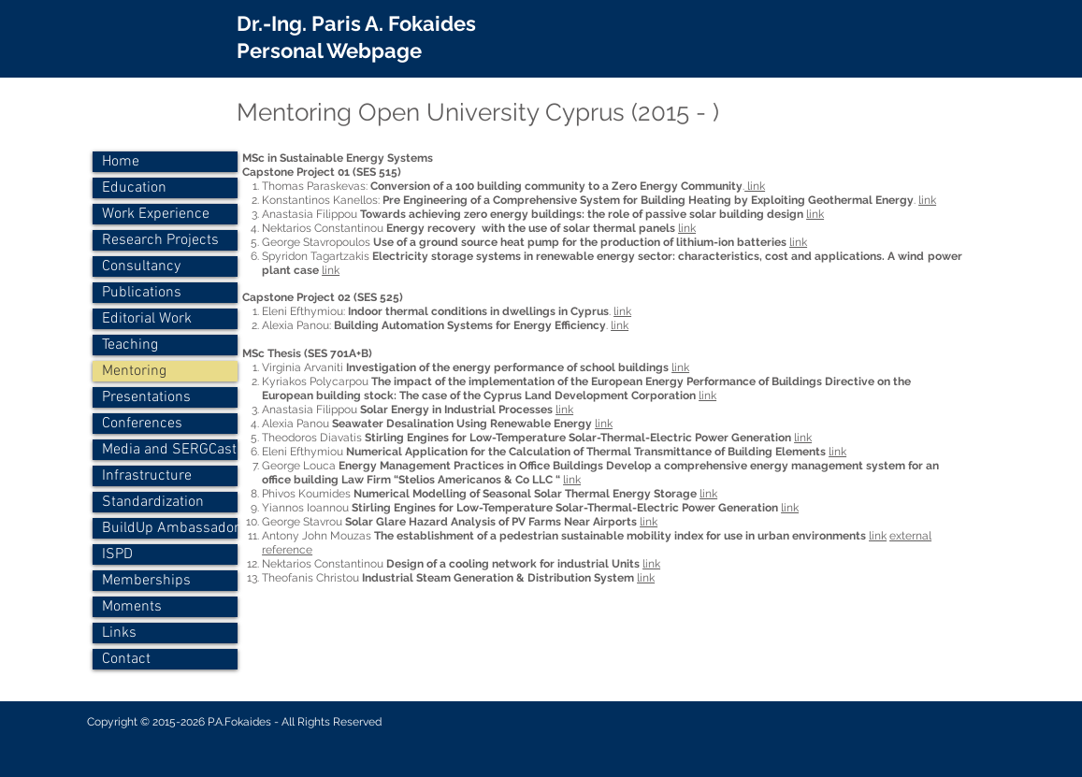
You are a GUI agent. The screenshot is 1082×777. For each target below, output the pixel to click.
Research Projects (160, 240)
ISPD (117, 554)
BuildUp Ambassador (170, 528)
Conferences (142, 423)
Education (134, 188)
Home (120, 161)
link (754, 186)
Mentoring (134, 371)
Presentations (146, 397)
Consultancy (141, 266)
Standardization (153, 502)
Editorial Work (147, 318)
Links (119, 633)
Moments (132, 606)
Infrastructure (147, 476)
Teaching (130, 345)
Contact (126, 659)
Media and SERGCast (169, 449)
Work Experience (155, 214)
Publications (141, 292)
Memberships (146, 580)
